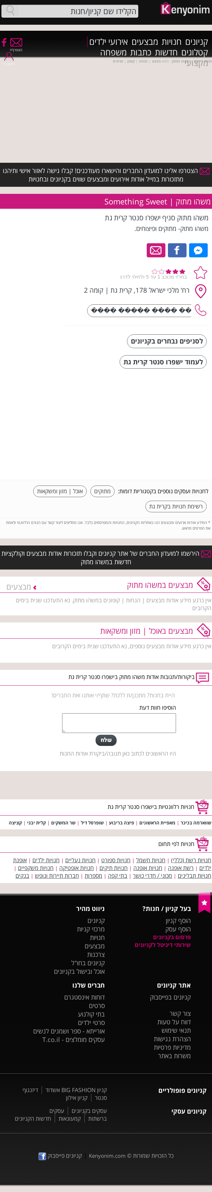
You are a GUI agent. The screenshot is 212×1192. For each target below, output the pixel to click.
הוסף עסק (178, 929)
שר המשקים (63, 823)
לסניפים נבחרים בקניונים (167, 341)
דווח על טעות (174, 1022)
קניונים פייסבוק (60, 1156)
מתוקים (102, 491)
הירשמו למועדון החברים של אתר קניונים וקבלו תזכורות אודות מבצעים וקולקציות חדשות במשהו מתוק (106, 557)
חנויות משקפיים (36, 868)
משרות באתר (174, 1055)
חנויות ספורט (116, 860)
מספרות (93, 876)
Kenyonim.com (107, 1155)
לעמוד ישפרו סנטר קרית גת (163, 361)
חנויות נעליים (80, 860)
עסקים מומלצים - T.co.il (73, 1039)
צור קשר (180, 1013)
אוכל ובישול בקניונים (79, 971)
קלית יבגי (36, 823)
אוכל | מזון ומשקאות (60, 491)
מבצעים (145, 41)
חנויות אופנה (147, 868)
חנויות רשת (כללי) (191, 860)
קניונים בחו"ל (88, 963)
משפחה (113, 52)
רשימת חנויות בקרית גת (176, 506)
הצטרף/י (16, 47)
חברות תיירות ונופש (57, 876)
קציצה (15, 823)
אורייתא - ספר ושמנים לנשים (69, 1031)
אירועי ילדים (108, 41)
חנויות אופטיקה (76, 868)
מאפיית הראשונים (157, 823)
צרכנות (96, 954)
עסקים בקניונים (89, 1111)
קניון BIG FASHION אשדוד (76, 1090)
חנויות (172, 41)
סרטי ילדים (91, 1022)
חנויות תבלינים (194, 876)
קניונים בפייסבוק (170, 997)
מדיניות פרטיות (172, 1047)
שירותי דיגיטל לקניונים (163, 945)
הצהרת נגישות (172, 1039)
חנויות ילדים (46, 860)
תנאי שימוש (176, 1030)
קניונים (196, 41)
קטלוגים (194, 52)
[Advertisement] (155, 425)
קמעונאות (70, 1118)
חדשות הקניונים (33, 1118)
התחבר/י (9, 61)
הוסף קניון (178, 920)
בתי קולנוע (91, 1014)
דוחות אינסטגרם (84, 997)
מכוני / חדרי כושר (152, 876)
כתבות (140, 52)
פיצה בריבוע (121, 823)
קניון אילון (76, 1098)
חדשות (166, 52)
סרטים (97, 1005)
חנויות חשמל (150, 860)
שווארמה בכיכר (196, 823)
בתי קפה (117, 876)
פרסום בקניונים (172, 937)
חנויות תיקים (113, 868)
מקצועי (196, 63)
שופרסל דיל (92, 823)
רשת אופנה (181, 868)
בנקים (22, 876)
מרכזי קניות (91, 929)
